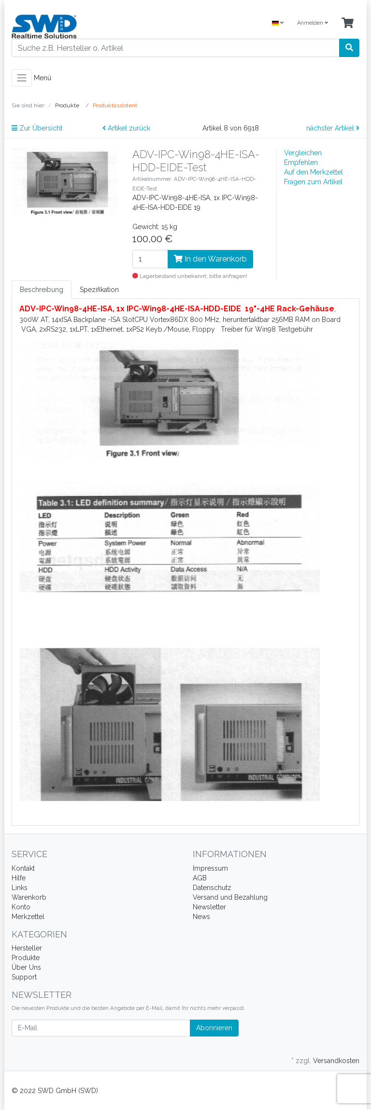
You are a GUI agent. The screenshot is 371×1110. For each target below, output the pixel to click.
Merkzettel (28, 916)
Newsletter (209, 907)
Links (20, 887)
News (201, 916)
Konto (21, 907)
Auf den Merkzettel (313, 172)
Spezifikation (99, 289)
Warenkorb (29, 897)
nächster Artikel (332, 128)
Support (24, 977)
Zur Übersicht (37, 128)
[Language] (277, 23)
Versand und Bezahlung (230, 897)
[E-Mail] (101, 1028)
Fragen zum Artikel (313, 182)
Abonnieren (214, 1028)
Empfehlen (301, 162)
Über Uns (26, 967)
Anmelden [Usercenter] (312, 23)
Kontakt (23, 868)
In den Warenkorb (210, 258)
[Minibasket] (347, 23)
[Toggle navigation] (22, 78)
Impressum (210, 868)
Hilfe (19, 878)
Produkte (26, 958)
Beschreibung (41, 289)
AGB (200, 878)
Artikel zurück (126, 128)
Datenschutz (212, 887)
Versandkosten (336, 1061)
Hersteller (27, 948)
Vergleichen (303, 153)
